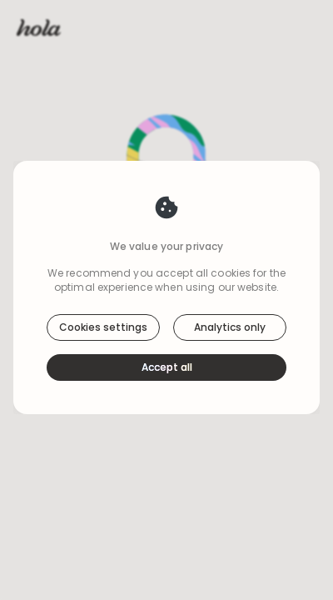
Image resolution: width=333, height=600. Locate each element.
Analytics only (230, 327)
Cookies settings (103, 327)
